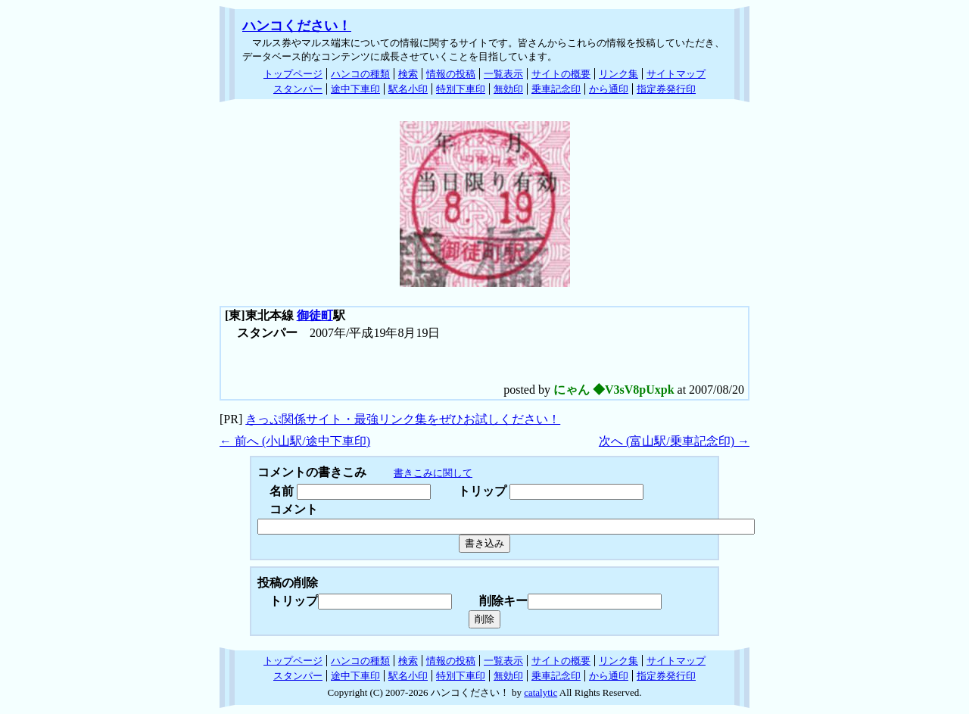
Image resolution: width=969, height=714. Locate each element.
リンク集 (618, 74)
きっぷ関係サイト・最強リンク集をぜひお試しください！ (402, 419)
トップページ (292, 74)
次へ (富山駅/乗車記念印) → (674, 441)
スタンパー (297, 89)
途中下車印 (355, 89)
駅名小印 (408, 89)
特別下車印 (460, 89)
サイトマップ (676, 74)
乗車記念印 (556, 89)
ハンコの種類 (360, 74)
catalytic (540, 692)
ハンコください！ (296, 25)
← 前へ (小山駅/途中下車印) (295, 441)
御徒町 (315, 315)
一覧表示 (503, 74)
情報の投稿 (450, 74)
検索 (408, 74)
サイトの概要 (560, 74)
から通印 (608, 89)
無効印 (508, 89)
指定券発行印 (666, 89)
